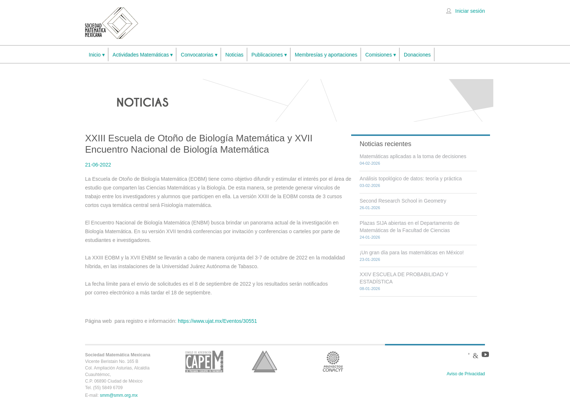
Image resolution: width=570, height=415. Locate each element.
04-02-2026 (370, 163)
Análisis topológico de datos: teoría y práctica (411, 178)
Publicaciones (269, 54)
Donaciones (417, 55)
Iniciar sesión (470, 11)
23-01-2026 (370, 259)
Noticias (234, 55)
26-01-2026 (370, 207)
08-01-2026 (370, 288)
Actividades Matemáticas (143, 54)
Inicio (97, 54)
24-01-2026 (370, 237)
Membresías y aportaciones (326, 55)
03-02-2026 (370, 185)
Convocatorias (199, 54)
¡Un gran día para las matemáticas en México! (411, 252)
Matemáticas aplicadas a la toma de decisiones (413, 156)
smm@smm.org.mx (119, 395)
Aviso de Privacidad (466, 373)
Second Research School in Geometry (403, 201)
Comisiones (380, 54)
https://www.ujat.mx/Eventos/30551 (217, 321)
